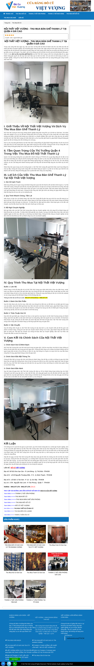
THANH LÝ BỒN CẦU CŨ (22, 514)
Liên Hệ (21, 17)
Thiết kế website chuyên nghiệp (56, 664)
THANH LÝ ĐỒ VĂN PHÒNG (25, 493)
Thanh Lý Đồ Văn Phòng (37, 13)
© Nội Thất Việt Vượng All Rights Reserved (33, 664)
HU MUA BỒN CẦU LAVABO (23, 511)
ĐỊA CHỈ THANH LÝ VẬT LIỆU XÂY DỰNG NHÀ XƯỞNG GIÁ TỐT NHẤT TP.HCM (17, 657)
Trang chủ (8, 13)
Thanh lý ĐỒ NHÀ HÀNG (56, 13)
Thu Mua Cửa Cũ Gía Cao (57, 545)
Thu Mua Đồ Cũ (21, 13)
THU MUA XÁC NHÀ (10, 17)
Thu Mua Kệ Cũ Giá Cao (14, 572)
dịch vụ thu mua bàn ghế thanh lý (22, 54)
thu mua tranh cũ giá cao (36, 572)
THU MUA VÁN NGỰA (13, 640)
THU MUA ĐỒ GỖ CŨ (72, 13)
